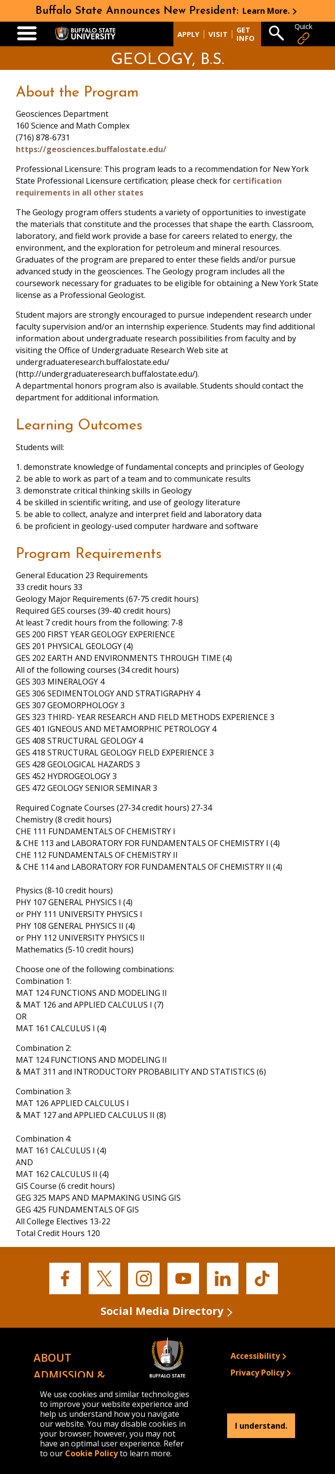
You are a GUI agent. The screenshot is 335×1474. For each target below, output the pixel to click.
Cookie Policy (91, 1453)
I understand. (261, 1425)
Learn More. (266, 10)
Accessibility (255, 1355)
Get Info (245, 34)
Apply (188, 34)
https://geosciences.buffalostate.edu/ (91, 149)
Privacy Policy (257, 1372)
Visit (218, 34)
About (52, 1357)
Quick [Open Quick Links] (303, 34)
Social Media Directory (162, 1310)
